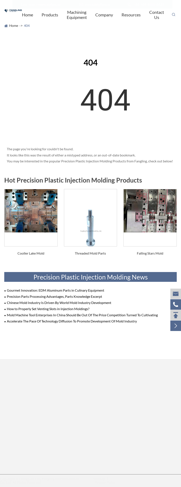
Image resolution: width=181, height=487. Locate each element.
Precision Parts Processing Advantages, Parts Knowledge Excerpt (54, 296)
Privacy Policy (103, 482)
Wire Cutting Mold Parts (22, 416)
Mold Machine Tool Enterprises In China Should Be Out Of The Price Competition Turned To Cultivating (82, 315)
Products (50, 14)
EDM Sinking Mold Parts (22, 409)
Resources (131, 14)
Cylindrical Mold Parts (20, 450)
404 (27, 25)
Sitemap (98, 479)
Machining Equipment (77, 15)
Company (104, 14)
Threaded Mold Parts (90, 253)
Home (27, 14)
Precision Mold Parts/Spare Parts (32, 383)
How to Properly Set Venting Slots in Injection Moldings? (48, 309)
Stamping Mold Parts (62, 411)
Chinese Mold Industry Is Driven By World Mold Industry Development (59, 303)
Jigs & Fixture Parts (61, 434)
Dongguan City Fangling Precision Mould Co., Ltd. (41, 480)
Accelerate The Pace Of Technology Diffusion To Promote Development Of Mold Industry (72, 321)
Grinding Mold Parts (62, 403)
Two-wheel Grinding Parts (66, 396)
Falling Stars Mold (150, 253)
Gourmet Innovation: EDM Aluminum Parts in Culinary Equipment (55, 290)
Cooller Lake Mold (30, 253)
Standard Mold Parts (62, 426)
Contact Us (156, 15)
